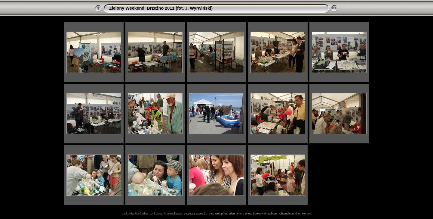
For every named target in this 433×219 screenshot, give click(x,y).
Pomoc (306, 213)
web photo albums (226, 213)
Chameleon (286, 213)
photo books (253, 213)
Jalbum (272, 213)
